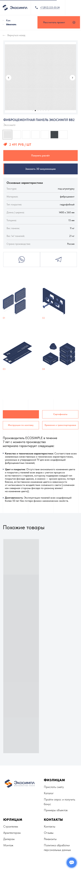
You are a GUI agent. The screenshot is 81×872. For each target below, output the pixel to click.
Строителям (10, 826)
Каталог (49, 793)
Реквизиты (50, 839)
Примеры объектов (56, 810)
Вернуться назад (16, 35)
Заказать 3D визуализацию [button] (40, 168)
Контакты (49, 826)
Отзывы (48, 832)
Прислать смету (54, 787)
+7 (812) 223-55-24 (50, 7)
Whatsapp (21, 259)
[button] (58, 22)
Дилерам (9, 839)
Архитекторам (12, 832)
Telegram (58, 259)
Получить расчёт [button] (40, 155)
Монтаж (11, 24)
